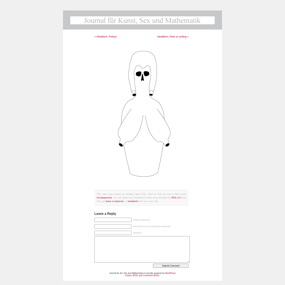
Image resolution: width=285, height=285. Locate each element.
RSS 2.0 (176, 197)
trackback (133, 201)
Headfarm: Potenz (106, 36)
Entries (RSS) (131, 275)
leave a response (115, 201)
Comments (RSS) (151, 275)
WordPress (170, 273)
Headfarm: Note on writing (171, 36)
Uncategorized (104, 197)
